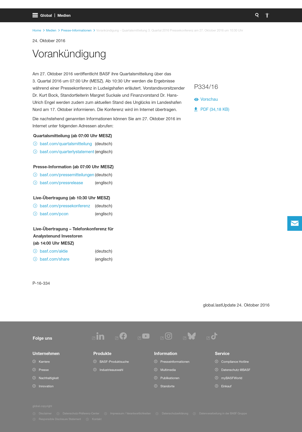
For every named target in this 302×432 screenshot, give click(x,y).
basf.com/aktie (54, 251)
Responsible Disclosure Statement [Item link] (60, 419)
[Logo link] (252, 16)
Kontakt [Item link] (97, 419)
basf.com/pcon (54, 213)
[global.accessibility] (222, 17)
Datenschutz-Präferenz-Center (81, 413)
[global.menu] (53, 17)
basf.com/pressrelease (61, 182)
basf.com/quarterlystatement (67, 151)
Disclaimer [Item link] (45, 413)
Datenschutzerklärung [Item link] (175, 413)
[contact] (294, 223)
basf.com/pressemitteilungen (67, 174)
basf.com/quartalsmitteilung (66, 143)
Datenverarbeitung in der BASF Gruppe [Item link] (223, 413)
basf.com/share (54, 259)
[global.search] (212, 17)
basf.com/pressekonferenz (65, 205)
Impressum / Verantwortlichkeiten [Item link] (130, 413)
